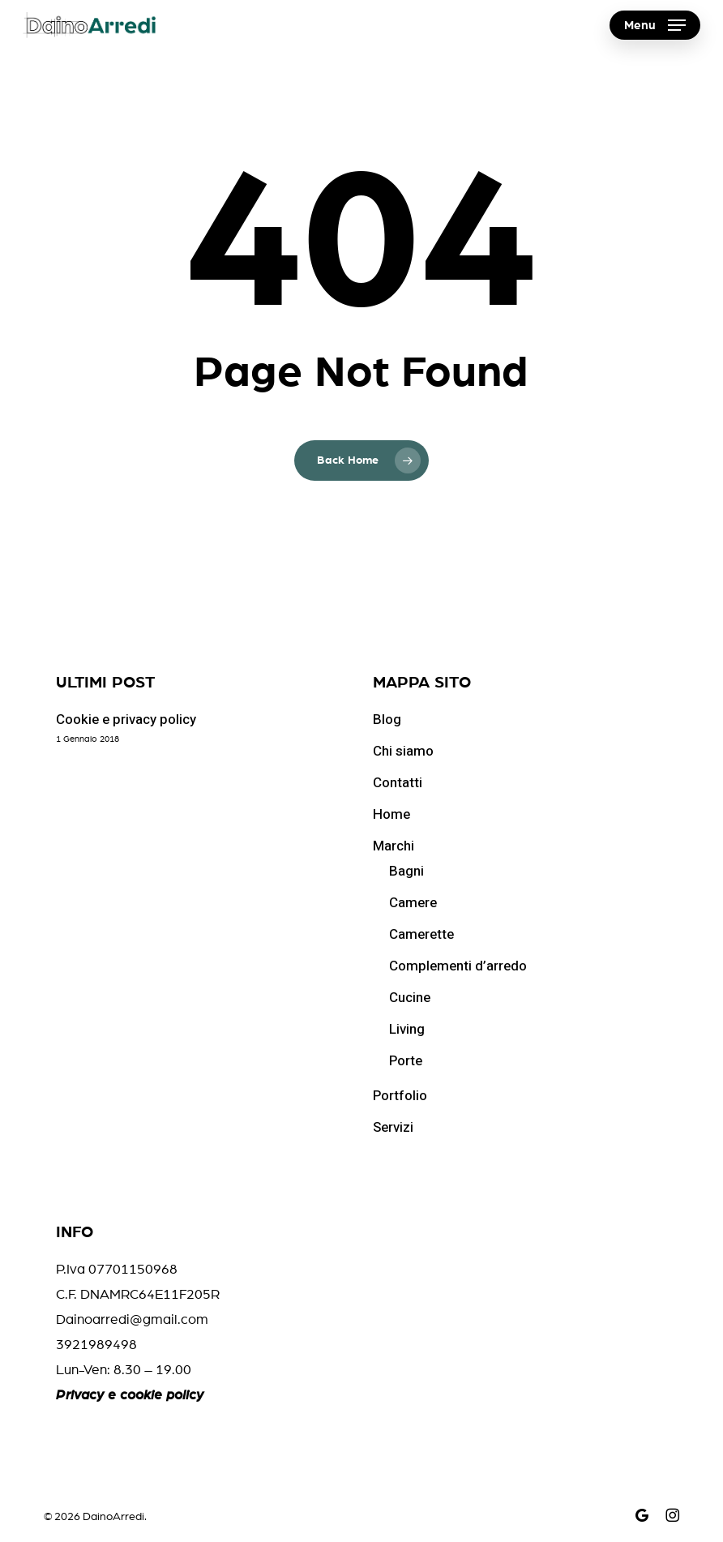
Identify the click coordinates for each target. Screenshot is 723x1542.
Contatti (397, 783)
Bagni (406, 871)
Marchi (393, 846)
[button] (655, 25)
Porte (405, 1061)
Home (391, 814)
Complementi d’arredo (458, 966)
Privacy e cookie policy (129, 1395)
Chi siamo (403, 751)
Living (407, 1029)
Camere (413, 903)
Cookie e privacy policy (126, 719)
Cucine (409, 997)
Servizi (393, 1127)
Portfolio (400, 1096)
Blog (387, 719)
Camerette (421, 934)
